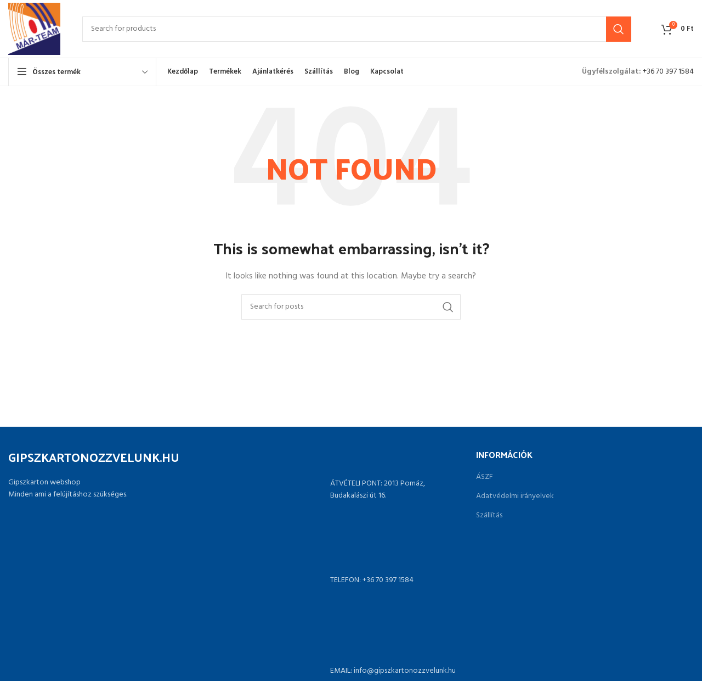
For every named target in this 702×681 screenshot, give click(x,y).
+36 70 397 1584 (668, 71)
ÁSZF (484, 477)
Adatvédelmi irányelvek (515, 496)
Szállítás (489, 515)
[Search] (356, 29)
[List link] (351, 580)
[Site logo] (34, 29)
